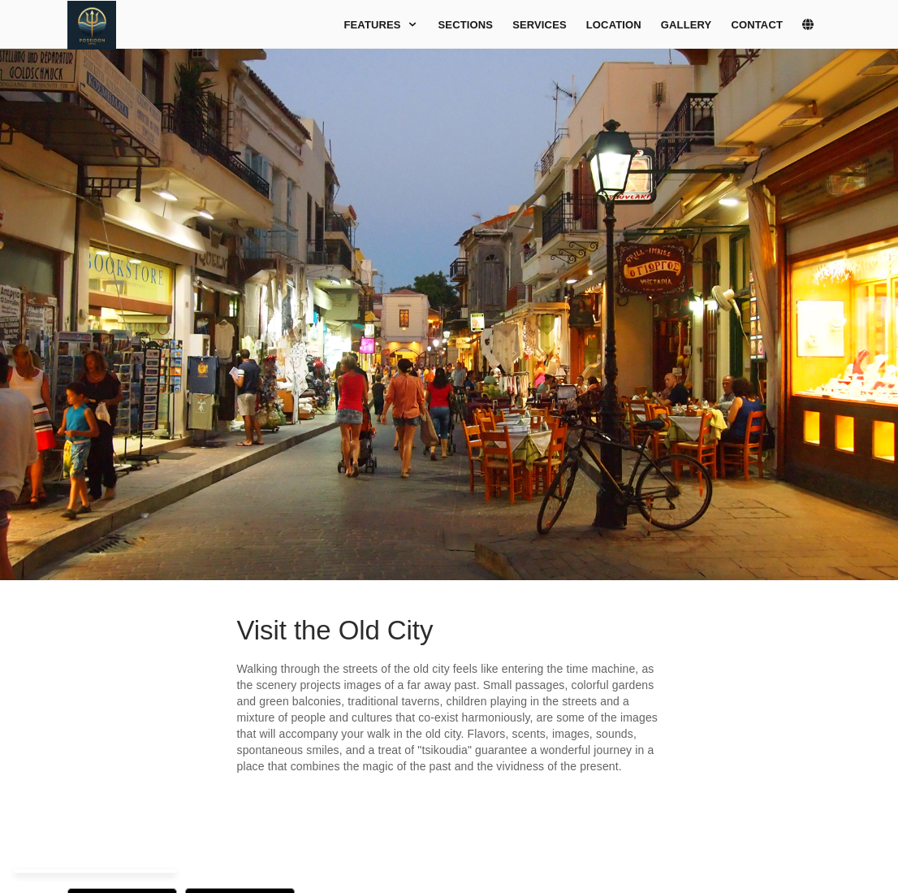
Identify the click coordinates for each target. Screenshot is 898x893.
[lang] (816, 25)
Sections (466, 25)
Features (380, 25)
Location (613, 25)
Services (539, 25)
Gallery (686, 25)
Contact (757, 25)
